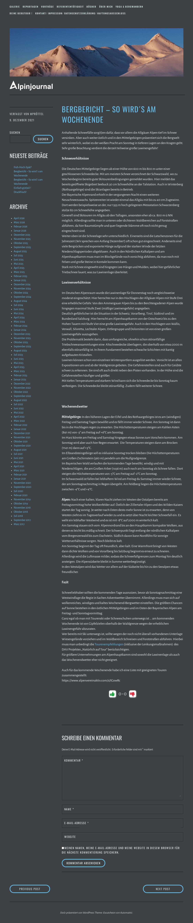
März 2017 (19, 524)
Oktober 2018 (21, 511)
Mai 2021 (18, 462)
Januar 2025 (20, 280)
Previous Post (34, 889)
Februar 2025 (20, 276)
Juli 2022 (18, 404)
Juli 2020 (18, 491)
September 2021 (22, 445)
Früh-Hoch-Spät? (22, 167)
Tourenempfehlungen (109, 644)
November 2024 (22, 288)
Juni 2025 (19, 259)
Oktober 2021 (21, 441)
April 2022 (19, 416)
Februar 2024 (20, 325)
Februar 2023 (20, 375)
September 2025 (22, 247)
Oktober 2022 (21, 392)
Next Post (169, 889)
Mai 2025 (18, 263)
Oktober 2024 (21, 292)
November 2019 (22, 499)
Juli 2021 (18, 454)
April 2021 (19, 466)
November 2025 (22, 239)
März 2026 (19, 222)
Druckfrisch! (20, 192)
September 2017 (22, 520)
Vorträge (47, 6)
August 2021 (20, 449)
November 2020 (22, 482)
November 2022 (22, 387)
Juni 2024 (19, 309)
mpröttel (37, 114)
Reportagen (30, 6)
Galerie (15, 6)
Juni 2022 (19, 408)
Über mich (106, 6)
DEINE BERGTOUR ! (21, 13)
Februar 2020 (20, 495)
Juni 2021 (18, 458)
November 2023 (22, 338)
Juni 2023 (19, 358)
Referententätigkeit (70, 6)
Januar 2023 (20, 379)
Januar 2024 (20, 330)
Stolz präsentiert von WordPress (77, 912)
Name (69, 809)
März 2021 (19, 470)
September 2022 (22, 396)
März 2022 (19, 420)
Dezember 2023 (22, 334)
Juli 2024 (18, 305)
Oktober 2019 (21, 503)
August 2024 (20, 301)
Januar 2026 (20, 230)
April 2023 (19, 367)
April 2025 (19, 267)
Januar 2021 (20, 478)
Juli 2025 (18, 255)
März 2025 (19, 272)
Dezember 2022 (22, 383)
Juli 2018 (18, 516)
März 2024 (19, 321)
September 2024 (22, 296)
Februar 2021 (20, 474)
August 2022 (20, 400)
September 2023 (22, 346)
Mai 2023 (18, 363)
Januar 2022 (20, 429)
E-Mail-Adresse (76, 823)
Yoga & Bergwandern (129, 6)
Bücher (91, 6)
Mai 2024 (19, 313)
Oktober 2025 (21, 243)
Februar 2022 (20, 425)
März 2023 (19, 371)
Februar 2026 (20, 226)
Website (70, 837)
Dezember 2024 (22, 284)
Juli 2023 (18, 354)
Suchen (15, 132)
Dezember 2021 (22, 433)
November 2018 (22, 507)
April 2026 (19, 218)
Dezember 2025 (22, 234)
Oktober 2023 (21, 342)
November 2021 (22, 437)
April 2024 (19, 317)
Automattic (126, 912)
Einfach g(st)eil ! (22, 188)
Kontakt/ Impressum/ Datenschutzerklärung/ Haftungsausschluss (80, 13)
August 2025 (20, 251)
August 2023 (20, 350)
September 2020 (22, 487)
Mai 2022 (18, 412)
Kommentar (73, 760)
